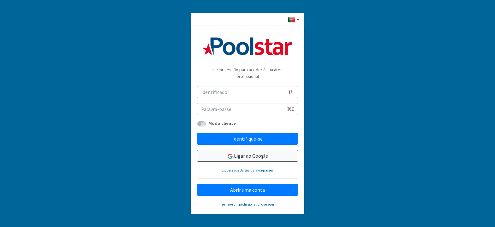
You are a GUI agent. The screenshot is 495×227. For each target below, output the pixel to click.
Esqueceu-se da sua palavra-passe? (247, 170)
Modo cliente (222, 123)
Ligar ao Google (247, 156)
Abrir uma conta (247, 190)
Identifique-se (247, 139)
